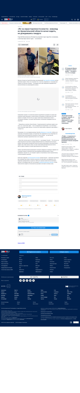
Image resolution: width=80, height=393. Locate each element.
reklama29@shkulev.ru (62, 390)
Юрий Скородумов (26, 195)
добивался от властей (45, 132)
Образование (38, 353)
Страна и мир (67, 343)
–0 (57, 224)
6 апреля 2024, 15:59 (21, 41)
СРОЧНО (3, 27)
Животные (21, 351)
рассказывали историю (34, 157)
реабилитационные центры (46, 162)
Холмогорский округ (34, 200)
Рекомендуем (70, 133)
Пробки (40, 19)
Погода (17, 16)
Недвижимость (4, 16)
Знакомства (12, 16)
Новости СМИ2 (21, 243)
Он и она (52, 339)
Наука (37, 349)
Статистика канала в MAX (7, 351)
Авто (20, 339)
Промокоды (54, 16)
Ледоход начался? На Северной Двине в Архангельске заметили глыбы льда (6, 31)
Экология (66, 345)
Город (20, 345)
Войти (22, 235)
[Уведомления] (75, 19)
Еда (20, 349)
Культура (38, 343)
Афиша (30, 16)
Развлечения (53, 349)
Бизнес (20, 341)
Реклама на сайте (5, 339)
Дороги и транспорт (23, 347)
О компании (4, 341)
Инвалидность (43, 200)
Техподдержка (4, 347)
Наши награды (4, 343)
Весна (20, 343)
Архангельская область (23, 200)
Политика (52, 343)
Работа (51, 347)
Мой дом (38, 347)
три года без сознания (49, 80)
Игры (50, 16)
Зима (37, 339)
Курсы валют (41, 16)
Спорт (65, 339)
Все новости (8, 36)
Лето (37, 345)
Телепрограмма (24, 16)
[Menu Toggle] (2, 19)
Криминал (38, 341)
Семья (51, 353)
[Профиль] (78, 19)
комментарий (23, 44)
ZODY (46, 16)
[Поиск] (72, 19)
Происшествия (53, 345)
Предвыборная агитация (6, 349)
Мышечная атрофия (58, 200)
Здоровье (50, 200)
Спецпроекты (67, 349)
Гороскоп (35, 16)
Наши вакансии (4, 345)
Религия (52, 351)
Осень (51, 341)
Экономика (66, 347)
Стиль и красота (67, 341)
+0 (53, 224)
